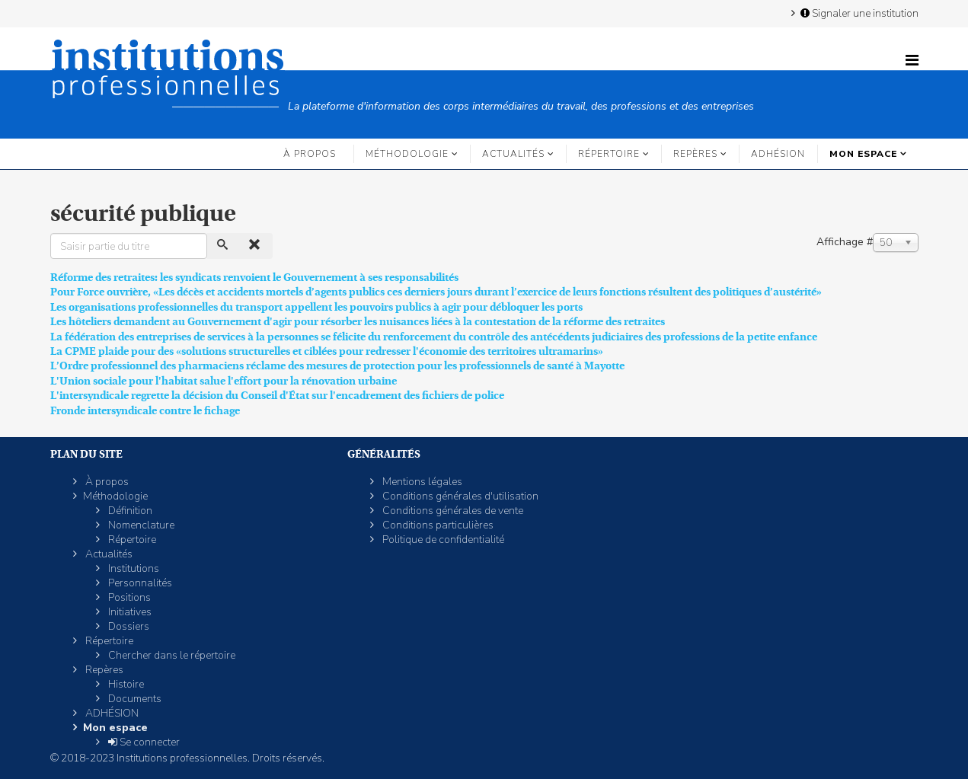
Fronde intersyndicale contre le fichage (145, 410)
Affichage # (844, 242)
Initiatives (129, 612)
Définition (129, 510)
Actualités (513, 154)
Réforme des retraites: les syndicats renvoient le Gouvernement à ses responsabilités (254, 277)
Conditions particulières (437, 525)
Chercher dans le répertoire (170, 655)
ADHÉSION (778, 154)
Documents (133, 698)
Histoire (125, 684)
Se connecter (143, 742)
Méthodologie (407, 154)
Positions (128, 597)
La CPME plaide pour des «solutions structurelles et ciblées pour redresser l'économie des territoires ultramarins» (326, 351)
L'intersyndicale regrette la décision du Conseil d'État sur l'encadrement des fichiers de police (277, 395)
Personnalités (139, 583)
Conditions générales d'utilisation (459, 496)
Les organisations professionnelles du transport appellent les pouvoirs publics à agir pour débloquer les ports (316, 307)
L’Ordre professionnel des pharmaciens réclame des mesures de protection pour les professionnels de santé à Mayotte (337, 365)
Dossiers (127, 626)
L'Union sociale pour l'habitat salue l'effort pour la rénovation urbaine (223, 380)
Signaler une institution (858, 13)
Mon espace (863, 154)
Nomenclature (140, 525)
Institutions (132, 568)
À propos (309, 154)
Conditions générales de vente (451, 510)
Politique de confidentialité (442, 539)
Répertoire (609, 154)
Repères (695, 154)
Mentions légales (421, 481)
